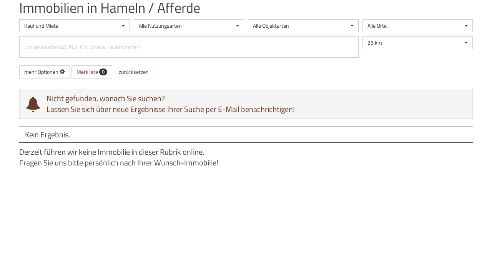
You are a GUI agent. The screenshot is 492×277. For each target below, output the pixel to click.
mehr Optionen (44, 72)
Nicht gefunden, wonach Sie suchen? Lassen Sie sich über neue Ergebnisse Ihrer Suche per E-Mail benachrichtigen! (171, 103)
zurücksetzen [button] (134, 72)
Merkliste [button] (91, 72)
